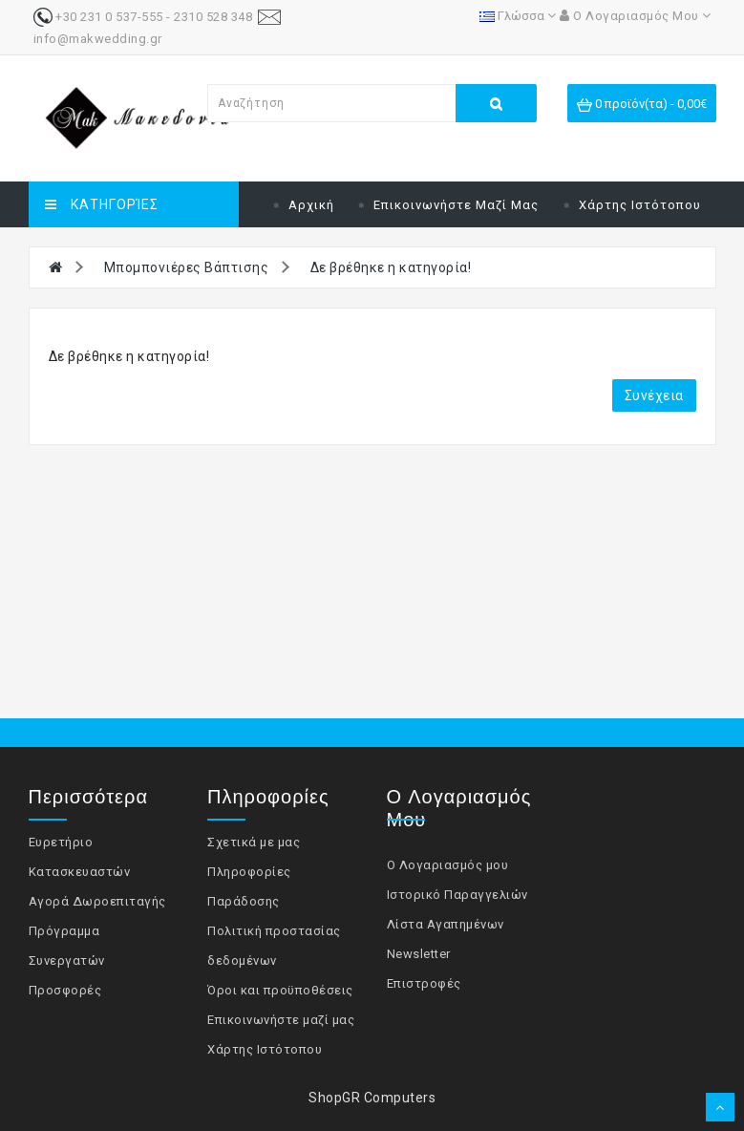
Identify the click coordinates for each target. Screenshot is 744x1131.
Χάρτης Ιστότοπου (640, 205)
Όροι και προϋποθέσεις (280, 990)
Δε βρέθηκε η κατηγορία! (391, 267)
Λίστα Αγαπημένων (445, 924)
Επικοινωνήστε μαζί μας (456, 205)
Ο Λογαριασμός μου (448, 865)
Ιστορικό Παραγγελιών (457, 894)
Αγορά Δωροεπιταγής (97, 901)
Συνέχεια (654, 395)
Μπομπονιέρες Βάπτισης (186, 267)
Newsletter (419, 954)
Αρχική (311, 205)
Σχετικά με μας (253, 842)
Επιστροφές (424, 983)
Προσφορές (65, 990)
